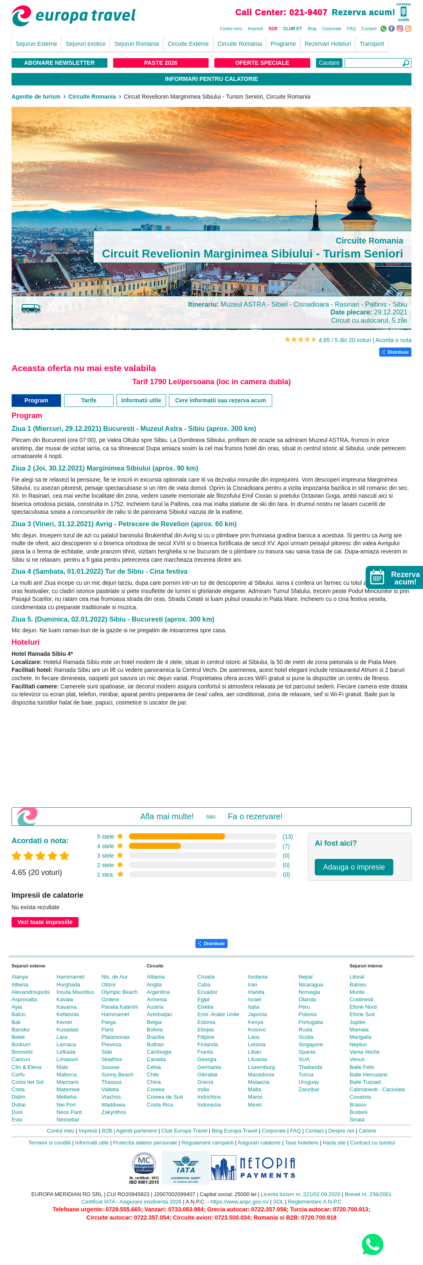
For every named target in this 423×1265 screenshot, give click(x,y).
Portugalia (311, 1022)
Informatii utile (141, 400)
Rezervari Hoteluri (328, 43)
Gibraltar (207, 1074)
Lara (62, 1037)
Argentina (158, 992)
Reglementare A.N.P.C (315, 1202)
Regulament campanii (208, 1143)
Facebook (392, 28)
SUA (304, 1059)
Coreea (155, 1089)
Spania (307, 1052)
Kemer (64, 1022)
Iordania (257, 977)
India (203, 1089)
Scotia (306, 1037)
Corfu (18, 1074)
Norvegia (309, 992)
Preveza (111, 1044)
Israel (254, 999)
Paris (108, 1029)
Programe (283, 43)
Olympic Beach (120, 992)
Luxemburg (261, 1067)
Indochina (209, 1097)
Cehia (154, 1067)
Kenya (255, 1022)
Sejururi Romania (136, 43)
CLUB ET (292, 28)
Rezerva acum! (363, 12)
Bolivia (154, 1029)
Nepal (306, 977)
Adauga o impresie (354, 867)
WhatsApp (384, 28)
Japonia (257, 1014)
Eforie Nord (363, 1007)
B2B (273, 28)
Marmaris (68, 1082)
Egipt (203, 999)
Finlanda (207, 1044)
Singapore (311, 1044)
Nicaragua (311, 984)
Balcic (19, 1014)
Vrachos (111, 1097)
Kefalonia (68, 1014)
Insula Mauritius (75, 992)
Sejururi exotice (86, 43)
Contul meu (231, 28)
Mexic (255, 1105)
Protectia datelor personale (145, 1143)
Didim (18, 1097)
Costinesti (361, 999)
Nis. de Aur (115, 977)
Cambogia (159, 1052)
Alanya (20, 977)
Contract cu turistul (372, 1143)
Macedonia (261, 1074)
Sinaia (356, 1119)
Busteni (358, 1112)
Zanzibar (309, 1089)
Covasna (360, 1097)
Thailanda (310, 1067)
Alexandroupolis (31, 992)
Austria (155, 1007)
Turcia (306, 1074)
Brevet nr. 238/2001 (368, 1194)
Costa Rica (160, 1105)
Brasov (357, 1105)
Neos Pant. (70, 1112)
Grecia (205, 1082)
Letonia (257, 1044)
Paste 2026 (161, 62)
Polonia (307, 1014)
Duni (17, 1112)
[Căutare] (378, 63)
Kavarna (66, 1007)
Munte (356, 992)
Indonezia (209, 1105)
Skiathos (112, 1059)
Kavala (65, 999)
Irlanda (256, 992)
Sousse (110, 1067)
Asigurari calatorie (259, 1143)
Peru (304, 1007)
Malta (254, 1089)
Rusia (305, 1029)
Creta (18, 1089)
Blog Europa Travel (235, 1131)
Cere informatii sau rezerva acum (220, 400)
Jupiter (357, 1022)
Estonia (206, 1022)
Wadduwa (113, 1105)
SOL (278, 1202)
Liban (254, 1052)
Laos (253, 1037)
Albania (155, 977)
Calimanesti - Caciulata (377, 1089)
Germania (209, 1067)
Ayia (17, 1007)
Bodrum (21, 1044)
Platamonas (116, 1037)
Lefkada (66, 1052)
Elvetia (205, 1007)
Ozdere (110, 999)
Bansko (20, 1029)
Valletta (110, 1089)
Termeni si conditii (49, 1143)
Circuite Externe (188, 43)
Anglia (154, 984)
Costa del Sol (27, 1082)
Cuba (203, 984)
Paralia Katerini (120, 1007)
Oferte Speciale (262, 62)
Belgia (154, 1022)
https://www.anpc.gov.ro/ (240, 1202)
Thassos (112, 1082)
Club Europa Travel (184, 1131)
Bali (16, 1022)
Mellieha (66, 1097)
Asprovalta (24, 999)
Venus (356, 1059)
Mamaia (358, 1029)
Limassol (67, 1059)
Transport (372, 43)
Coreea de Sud (165, 1097)
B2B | (108, 1131)
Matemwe (68, 1089)
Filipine (205, 1037)
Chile (153, 1074)
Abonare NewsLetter (59, 62)
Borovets (22, 1052)
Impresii (255, 28)
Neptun (358, 1044)
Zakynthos (114, 1112)
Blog (312, 28)
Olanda (307, 999)
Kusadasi (67, 1029)
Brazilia (155, 1037)
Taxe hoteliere (301, 1143)
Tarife (88, 400)
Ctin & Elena (26, 1067)
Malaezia (258, 1082)
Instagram (401, 28)
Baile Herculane (368, 1074)
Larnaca (66, 1044)
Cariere (367, 1131)
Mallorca (67, 1074)
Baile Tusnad (364, 1082)
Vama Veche (364, 1052)
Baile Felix (361, 1067)
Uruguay (309, 1082)
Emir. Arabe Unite (218, 1014)
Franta (205, 1052)
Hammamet (70, 977)
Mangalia (360, 1037)
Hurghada (68, 984)
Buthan (155, 1044)
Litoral (356, 977)
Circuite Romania (240, 43)
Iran (252, 984)
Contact (368, 28)
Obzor (109, 984)
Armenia (156, 999)
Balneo (357, 984)
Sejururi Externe (36, 43)
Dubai (19, 1105)
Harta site (334, 1143)
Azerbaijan (159, 1014)
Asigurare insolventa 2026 (150, 1202)
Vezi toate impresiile (45, 922)
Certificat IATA (98, 1202)
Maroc (255, 1097)
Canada (156, 1059)
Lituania (257, 1059)
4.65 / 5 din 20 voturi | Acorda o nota (364, 340)
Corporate (332, 28)
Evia (17, 1119)
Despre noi (341, 1131)
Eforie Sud (362, 1014)
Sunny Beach (117, 1074)
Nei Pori (66, 1105)
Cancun (21, 1059)
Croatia (206, 977)
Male (62, 1067)
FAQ (351, 28)
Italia (253, 1007)
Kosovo (257, 1029)
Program (36, 400)
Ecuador (207, 992)
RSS (409, 28)
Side (107, 1052)
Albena (20, 984)
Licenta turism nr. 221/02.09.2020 (300, 1194)
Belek (18, 1037)
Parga (109, 1022)
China (154, 1082)
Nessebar (68, 1119)
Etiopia (205, 1029)
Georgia (206, 1059)
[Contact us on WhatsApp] (372, 1244)
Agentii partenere (136, 1131)
